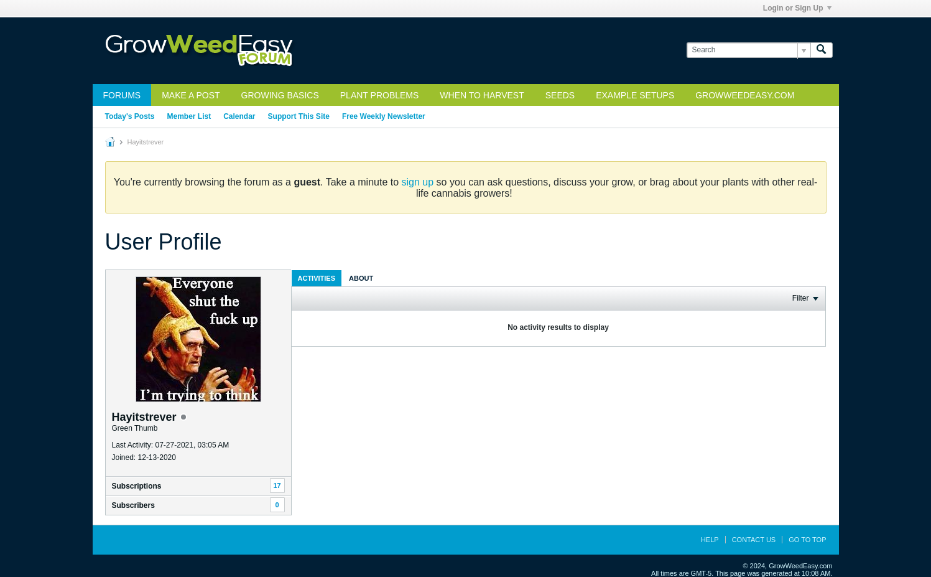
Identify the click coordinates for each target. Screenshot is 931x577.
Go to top (807, 539)
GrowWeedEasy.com (744, 95)
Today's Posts (130, 116)
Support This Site (299, 116)
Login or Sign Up (797, 8)
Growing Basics (280, 95)
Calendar (239, 116)
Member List (189, 116)
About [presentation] (361, 278)
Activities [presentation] (317, 278)
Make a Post (191, 95)
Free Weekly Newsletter (383, 116)
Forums (122, 95)
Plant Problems (379, 95)
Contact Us (754, 539)
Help (710, 539)
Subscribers (133, 505)
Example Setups (635, 95)
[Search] (748, 50)
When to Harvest (482, 95)
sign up (418, 182)
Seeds (560, 95)
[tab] (317, 278)
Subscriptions (137, 486)
